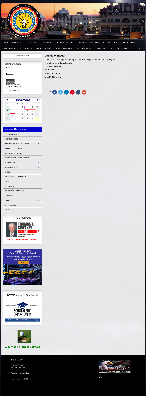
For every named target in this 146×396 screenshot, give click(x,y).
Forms (7, 200)
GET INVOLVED (47, 42)
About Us (16, 42)
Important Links (43, 48)
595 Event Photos (118, 48)
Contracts (9, 196)
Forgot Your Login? (13, 90)
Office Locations (84, 48)
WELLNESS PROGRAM (13, 148)
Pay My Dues (26, 48)
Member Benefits (65, 42)
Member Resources (15, 129)
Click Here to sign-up (14, 86)
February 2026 (22, 100)
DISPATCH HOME (11, 139)
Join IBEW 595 (31, 42)
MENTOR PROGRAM (63, 48)
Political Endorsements (16, 177)
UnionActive (24, 373)
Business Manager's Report (17, 158)
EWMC (7, 172)
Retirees (9, 181)
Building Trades (110, 42)
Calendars (101, 48)
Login (7, 210)
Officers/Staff (11, 205)
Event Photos (11, 186)
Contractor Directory (88, 42)
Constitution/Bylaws (14, 191)
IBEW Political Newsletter (17, 144)
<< (6, 100)
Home (5, 42)
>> (38, 100)
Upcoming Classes (130, 42)
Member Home (11, 134)
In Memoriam (10, 163)
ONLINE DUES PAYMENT (14, 153)
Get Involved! (11, 167)
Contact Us (136, 48)
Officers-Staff (10, 48)
